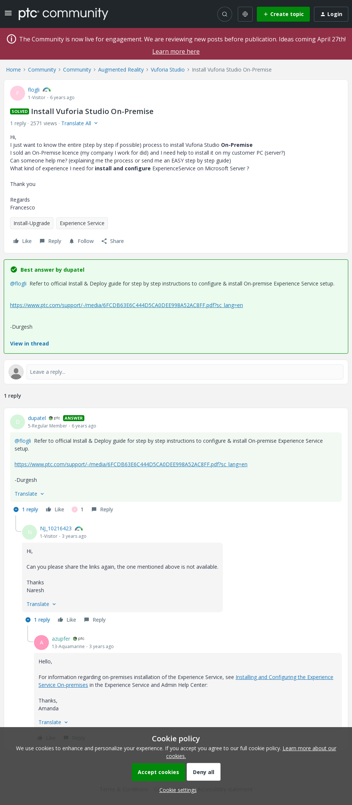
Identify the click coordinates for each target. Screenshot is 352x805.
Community (42, 69)
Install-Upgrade (31, 223)
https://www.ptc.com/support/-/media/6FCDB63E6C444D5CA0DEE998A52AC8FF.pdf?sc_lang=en (126, 305)
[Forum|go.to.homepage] (63, 14)
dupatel (37, 418)
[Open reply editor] (176, 372)
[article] (176, 464)
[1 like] (78, 509)
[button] (8, 15)
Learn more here (176, 51)
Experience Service (82, 223)
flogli (34, 89)
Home (13, 69)
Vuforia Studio (168, 69)
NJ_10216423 (56, 528)
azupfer (61, 638)
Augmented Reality (121, 69)
